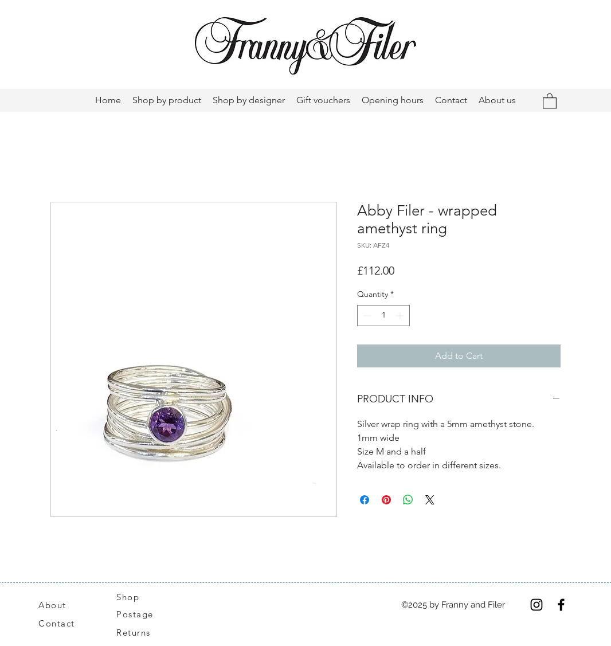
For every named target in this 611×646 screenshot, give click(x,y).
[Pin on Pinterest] (386, 500)
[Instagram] (536, 605)
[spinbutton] (383, 316)
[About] (65, 604)
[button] (550, 100)
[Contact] (62, 623)
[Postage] (140, 614)
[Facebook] (561, 605)
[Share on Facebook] (364, 500)
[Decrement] (366, 316)
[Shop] (134, 596)
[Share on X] (430, 500)
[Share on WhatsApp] (408, 500)
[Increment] (401, 316)
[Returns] (139, 633)
